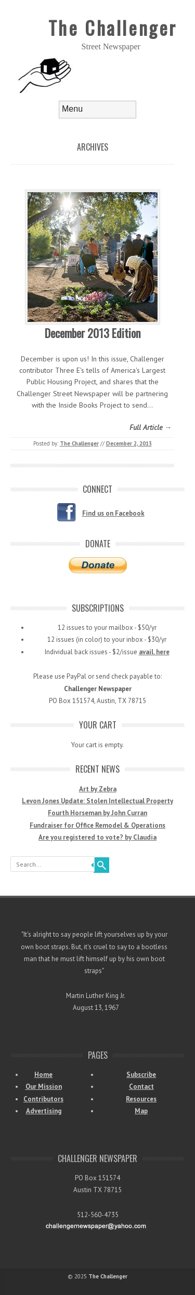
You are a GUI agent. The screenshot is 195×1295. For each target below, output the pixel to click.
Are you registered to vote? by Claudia (97, 837)
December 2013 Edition (92, 333)
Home (43, 1074)
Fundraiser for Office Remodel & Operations (97, 825)
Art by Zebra (97, 789)
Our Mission (43, 1086)
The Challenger (112, 27)
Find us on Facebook (113, 513)
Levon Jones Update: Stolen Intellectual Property (97, 801)
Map (141, 1111)
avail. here (154, 652)
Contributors (43, 1099)
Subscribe (141, 1074)
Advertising (43, 1111)
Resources (141, 1099)
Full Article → (150, 427)
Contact (141, 1086)
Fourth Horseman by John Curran (97, 812)
